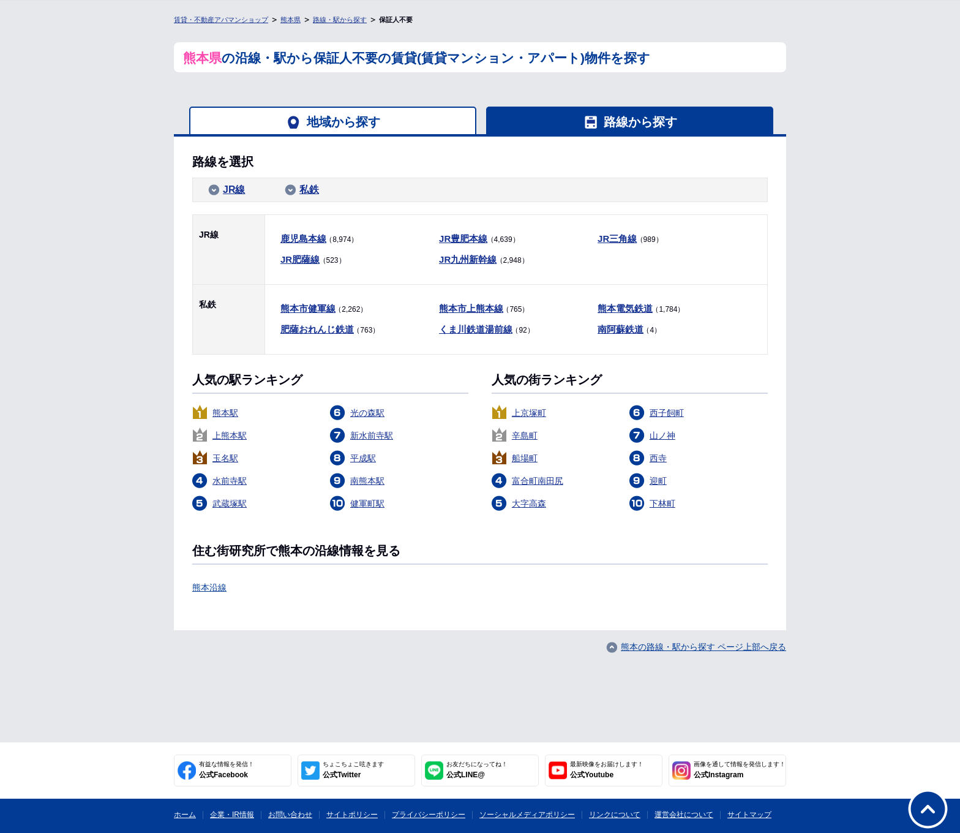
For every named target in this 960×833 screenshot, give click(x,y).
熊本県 (290, 19)
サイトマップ (749, 814)
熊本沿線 (209, 587)
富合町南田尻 (537, 481)
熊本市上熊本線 (471, 308)
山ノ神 (662, 435)
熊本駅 (225, 413)
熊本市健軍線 (308, 308)
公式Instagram (740, 770)
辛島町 (525, 435)
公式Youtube (606, 770)
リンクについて (614, 814)
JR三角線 (617, 238)
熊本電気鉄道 (625, 308)
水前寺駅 (229, 481)
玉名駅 (225, 458)
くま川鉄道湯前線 (475, 329)
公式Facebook (226, 770)
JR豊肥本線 (463, 238)
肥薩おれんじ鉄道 (317, 329)
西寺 (658, 458)
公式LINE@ (477, 770)
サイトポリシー (352, 814)
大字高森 (529, 503)
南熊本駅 (367, 481)
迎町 (658, 481)
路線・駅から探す (340, 19)
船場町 (525, 458)
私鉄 (309, 189)
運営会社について (683, 814)
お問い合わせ (290, 814)
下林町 (662, 503)
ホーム (185, 814)
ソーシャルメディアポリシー (527, 814)
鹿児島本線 (303, 238)
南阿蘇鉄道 (620, 329)
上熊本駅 (229, 435)
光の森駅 (367, 413)
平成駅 (363, 458)
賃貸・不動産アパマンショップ (221, 19)
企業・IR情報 (232, 814)
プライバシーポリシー (428, 814)
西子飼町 (667, 413)
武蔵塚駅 (229, 503)
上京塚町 (529, 413)
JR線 (234, 189)
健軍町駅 (367, 503)
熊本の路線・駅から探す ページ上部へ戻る (703, 647)
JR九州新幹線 (468, 259)
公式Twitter (353, 770)
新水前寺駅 (371, 435)
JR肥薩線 (300, 259)
